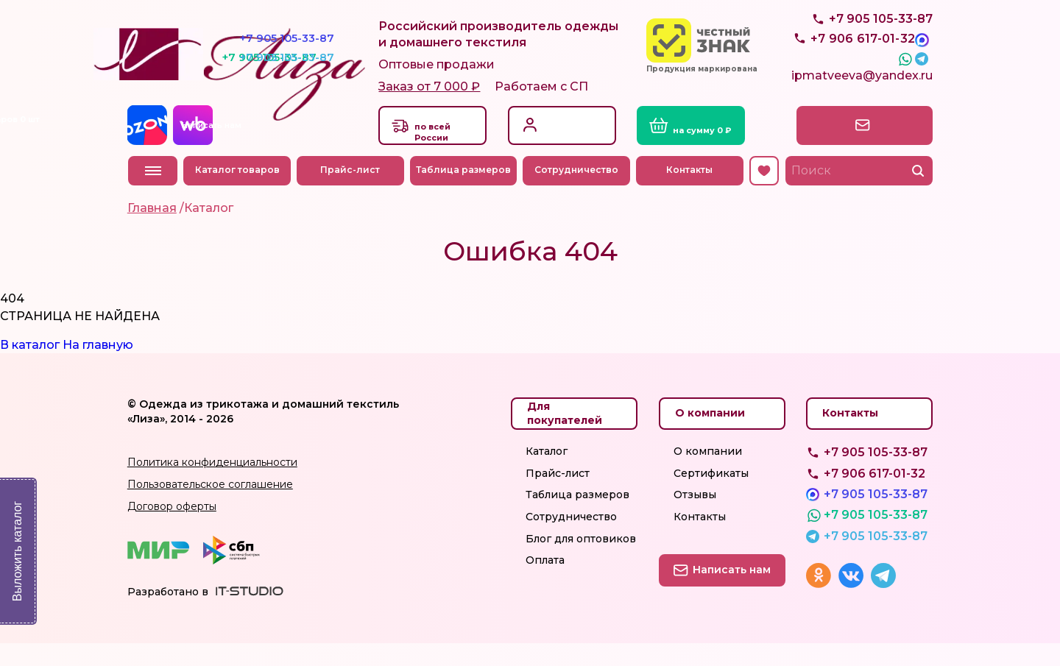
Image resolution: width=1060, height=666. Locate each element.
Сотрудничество (578, 192)
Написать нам (869, 146)
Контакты (691, 192)
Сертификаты (711, 495)
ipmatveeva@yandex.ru (862, 101)
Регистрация (574, 154)
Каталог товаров (238, 192)
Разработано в (167, 613)
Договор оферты (171, 528)
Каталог (547, 474)
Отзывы (695, 517)
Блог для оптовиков (581, 560)
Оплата (545, 582)
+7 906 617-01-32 (874, 496)
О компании (708, 474)
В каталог (30, 367)
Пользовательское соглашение (210, 506)
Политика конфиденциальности (212, 485)
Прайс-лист (351, 192)
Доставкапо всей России (440, 150)
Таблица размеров (464, 192)
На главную (98, 367)
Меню (153, 193)
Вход (553, 139)
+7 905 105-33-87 (881, 52)
